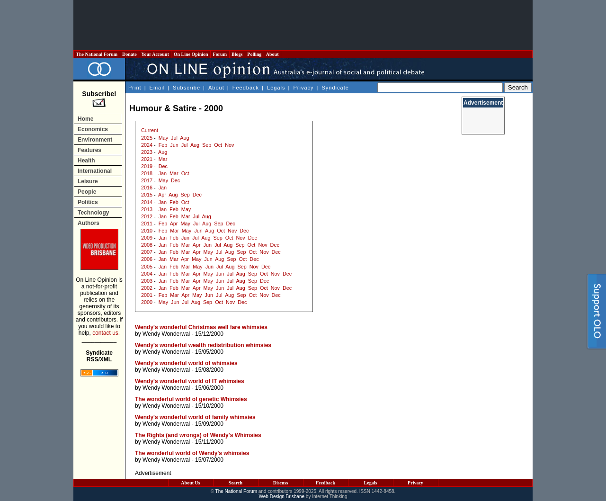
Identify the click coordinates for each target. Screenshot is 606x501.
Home (85, 119)
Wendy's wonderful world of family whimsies (195, 417)
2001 (146, 295)
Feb (163, 145)
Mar (163, 159)
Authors (88, 223)
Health (86, 160)
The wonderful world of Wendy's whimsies (192, 453)
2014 (146, 202)
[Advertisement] (303, 25)
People (87, 191)
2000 (146, 302)
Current (149, 130)
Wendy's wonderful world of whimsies (186, 363)
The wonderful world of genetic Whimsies (191, 399)
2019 (146, 166)
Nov (229, 145)
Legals (276, 87)
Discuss (280, 482)
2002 (146, 288)
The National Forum (97, 54)
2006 (146, 259)
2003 (146, 281)
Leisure (88, 181)
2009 (146, 238)
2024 (146, 145)
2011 (146, 223)
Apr (162, 194)
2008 (146, 245)
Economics (93, 129)
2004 (146, 274)
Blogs (237, 54)
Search (235, 482)
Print (135, 87)
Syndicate (335, 87)
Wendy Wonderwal (166, 334)
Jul (174, 138)
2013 (146, 209)
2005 (146, 266)
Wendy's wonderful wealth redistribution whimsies (203, 345)
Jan (163, 173)
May (163, 138)
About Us (190, 482)
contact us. (106, 333)
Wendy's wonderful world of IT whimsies (189, 381)
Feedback (245, 87)
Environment (95, 139)
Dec (163, 166)
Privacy (303, 87)
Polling (254, 54)
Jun (174, 145)
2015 (146, 194)
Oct (218, 145)
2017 (146, 180)
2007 (146, 252)
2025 (146, 138)
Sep (206, 145)
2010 (146, 230)
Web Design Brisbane (282, 496)
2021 (146, 159)
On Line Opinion (190, 54)
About (272, 54)
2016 (146, 187)
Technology (93, 212)
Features (89, 150)
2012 (146, 216)
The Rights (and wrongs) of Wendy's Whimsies (198, 435)
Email (157, 87)
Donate (129, 54)
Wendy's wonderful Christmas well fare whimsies (201, 327)
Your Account (155, 54)
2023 (146, 152)
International (95, 171)
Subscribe (186, 87)
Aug (184, 138)
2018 (146, 173)
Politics (88, 202)
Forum (220, 54)
